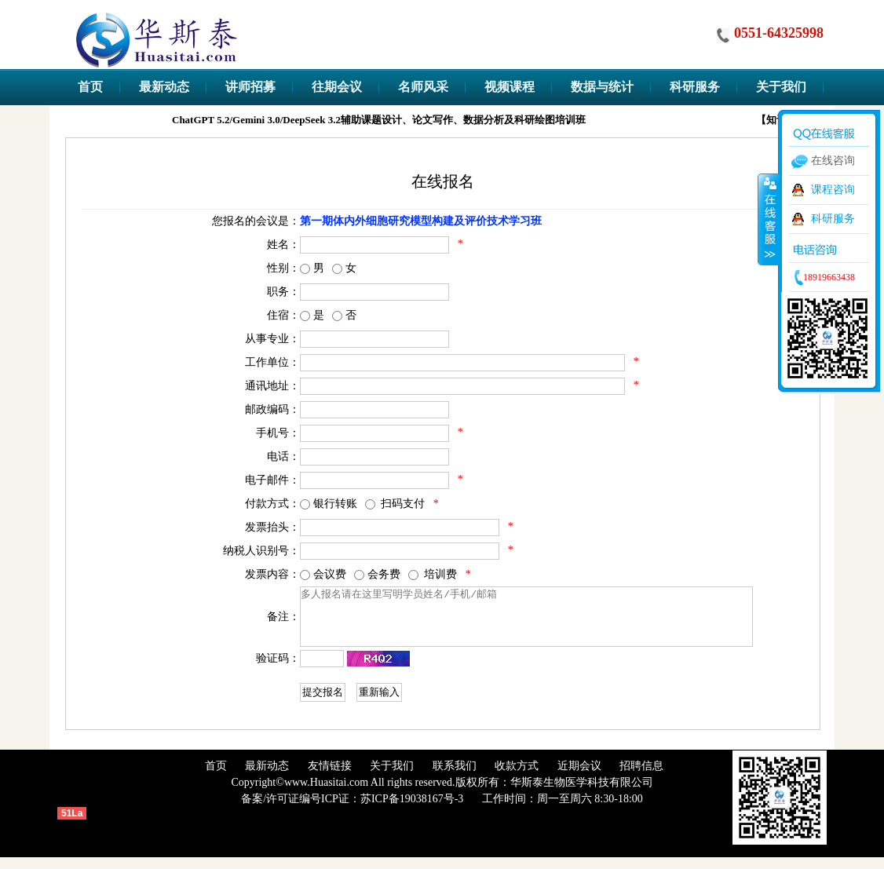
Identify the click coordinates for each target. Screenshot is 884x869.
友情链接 (330, 777)
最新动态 (267, 777)
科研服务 (833, 219)
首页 (216, 777)
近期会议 (579, 777)
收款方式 (517, 777)
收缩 (769, 219)
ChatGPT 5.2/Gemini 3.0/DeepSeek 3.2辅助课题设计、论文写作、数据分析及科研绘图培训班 (402, 120)
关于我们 (392, 777)
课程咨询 (833, 189)
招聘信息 (641, 777)
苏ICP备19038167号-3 (411, 810)
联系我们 (455, 777)
